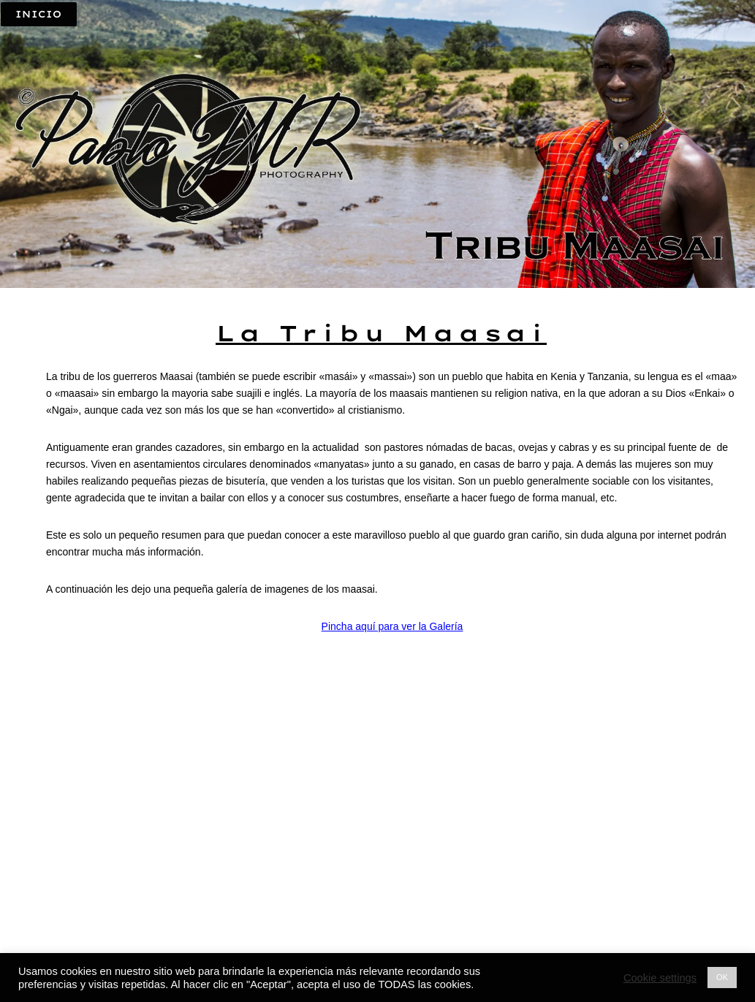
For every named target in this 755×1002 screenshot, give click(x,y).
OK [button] (722, 977)
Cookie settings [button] (660, 978)
